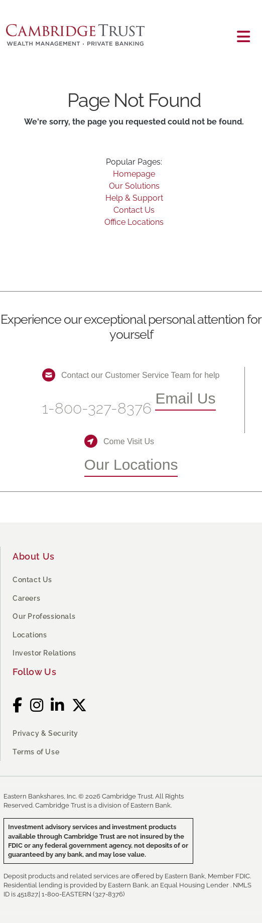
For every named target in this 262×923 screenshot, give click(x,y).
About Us (34, 556)
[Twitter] (79, 705)
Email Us (185, 398)
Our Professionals (44, 616)
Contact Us (134, 210)
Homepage (134, 174)
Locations (30, 635)
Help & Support (134, 198)
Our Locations (131, 464)
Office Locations (134, 222)
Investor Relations (44, 653)
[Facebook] (18, 705)
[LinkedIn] (57, 705)
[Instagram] (37, 705)
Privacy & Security (45, 733)
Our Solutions (134, 186)
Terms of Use (36, 752)
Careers (26, 598)
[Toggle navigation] (243, 37)
